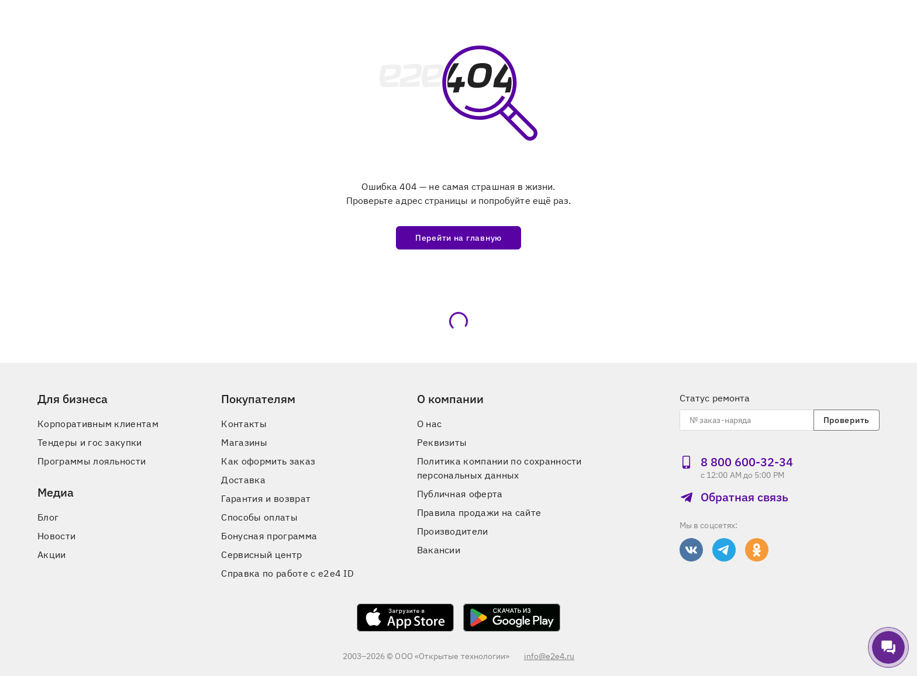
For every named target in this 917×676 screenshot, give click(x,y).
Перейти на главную (458, 238)
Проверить (846, 420)
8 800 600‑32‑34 (736, 462)
